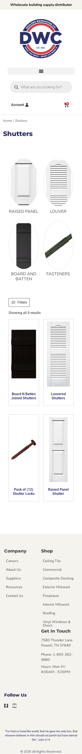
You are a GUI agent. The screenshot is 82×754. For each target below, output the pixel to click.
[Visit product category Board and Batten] (24, 252)
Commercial (52, 569)
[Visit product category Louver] (58, 187)
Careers (12, 561)
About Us (13, 569)
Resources (14, 587)
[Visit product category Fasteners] (58, 250)
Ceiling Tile (52, 561)
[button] (41, 71)
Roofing (49, 613)
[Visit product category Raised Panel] (24, 187)
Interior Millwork (56, 604)
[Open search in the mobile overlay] (41, 87)
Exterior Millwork (56, 587)
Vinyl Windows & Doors (56, 624)
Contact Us (14, 595)
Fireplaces (51, 595)
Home (7, 121)
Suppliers (13, 578)
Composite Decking (58, 578)
